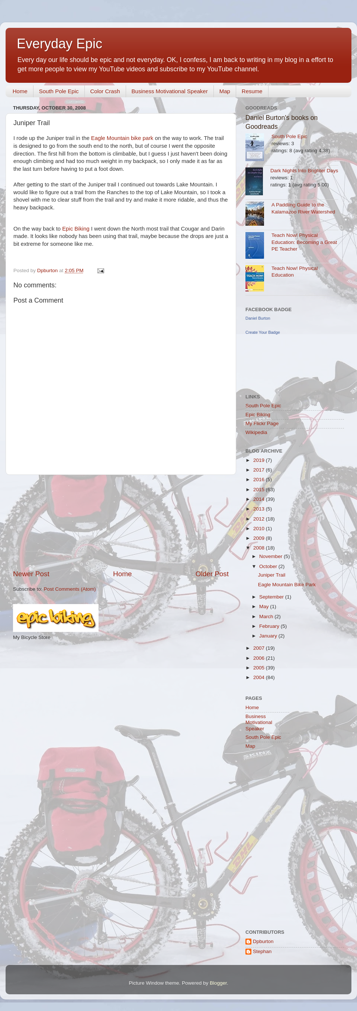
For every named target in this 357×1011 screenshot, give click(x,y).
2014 (259, 499)
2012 (259, 519)
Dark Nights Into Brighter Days (304, 170)
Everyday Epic (59, 43)
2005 (259, 668)
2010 (259, 528)
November (271, 556)
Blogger (218, 983)
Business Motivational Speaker (170, 91)
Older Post (212, 574)
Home (20, 91)
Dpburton (263, 941)
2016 (259, 479)
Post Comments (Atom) (70, 589)
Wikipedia (256, 432)
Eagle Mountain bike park (122, 138)
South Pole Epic (59, 91)
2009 (259, 538)
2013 (259, 509)
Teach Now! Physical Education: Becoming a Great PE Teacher (304, 242)
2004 (259, 677)
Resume (252, 91)
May (264, 606)
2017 (259, 470)
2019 (259, 460)
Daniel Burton (257, 318)
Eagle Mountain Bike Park (287, 584)
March (266, 616)
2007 (259, 648)
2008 (259, 548)
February (270, 626)
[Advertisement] (121, 522)
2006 (259, 658)
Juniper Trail (272, 575)
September (272, 597)
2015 (259, 489)
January (269, 636)
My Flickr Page (262, 423)
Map (224, 91)
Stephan (262, 951)
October (269, 566)
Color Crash (105, 91)
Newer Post (31, 574)
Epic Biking (75, 229)
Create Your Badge (262, 332)
